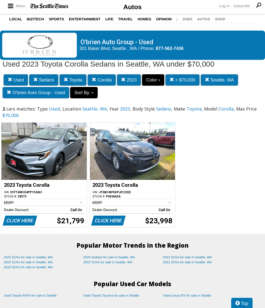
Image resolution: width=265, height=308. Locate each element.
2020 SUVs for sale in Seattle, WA (28, 267)
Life (109, 19)
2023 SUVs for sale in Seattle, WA (28, 262)
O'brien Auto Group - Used (36, 92)
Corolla (102, 79)
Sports (56, 19)
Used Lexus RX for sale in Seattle (187, 295)
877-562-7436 (170, 48)
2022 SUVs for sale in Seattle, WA (107, 262)
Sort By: (83, 92)
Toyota (73, 79)
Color (153, 79)
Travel (125, 19)
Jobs (187, 19)
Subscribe (241, 6)
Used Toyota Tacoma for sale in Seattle (111, 295)
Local (15, 19)
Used (16, 79)
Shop (220, 19)
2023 (129, 79)
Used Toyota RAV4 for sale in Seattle (30, 295)
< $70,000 (182, 79)
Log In (224, 6)
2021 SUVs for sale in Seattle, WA (187, 262)
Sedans (43, 79)
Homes (144, 19)
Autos (132, 7)
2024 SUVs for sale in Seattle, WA (187, 257)
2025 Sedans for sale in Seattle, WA (109, 257)
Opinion (164, 19)
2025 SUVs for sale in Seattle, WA (28, 257)
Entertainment (84, 19)
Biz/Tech (35, 19)
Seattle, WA (219, 79)
